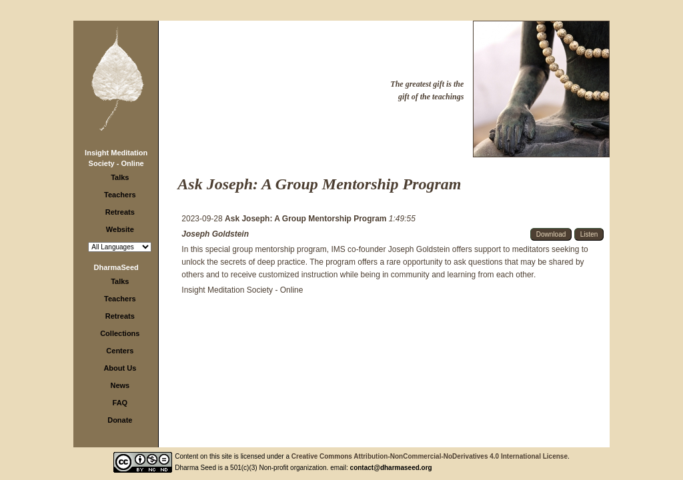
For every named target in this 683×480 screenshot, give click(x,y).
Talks (120, 177)
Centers (119, 351)
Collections (119, 333)
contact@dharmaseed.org (391, 467)
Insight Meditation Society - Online (242, 290)
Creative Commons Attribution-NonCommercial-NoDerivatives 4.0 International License (429, 456)
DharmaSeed (116, 267)
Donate (119, 420)
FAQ (120, 403)
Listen (589, 234)
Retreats (120, 212)
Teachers (120, 195)
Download (551, 234)
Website (120, 229)
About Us (119, 368)
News (119, 385)
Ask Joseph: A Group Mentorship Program (307, 218)
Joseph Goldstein (215, 234)
